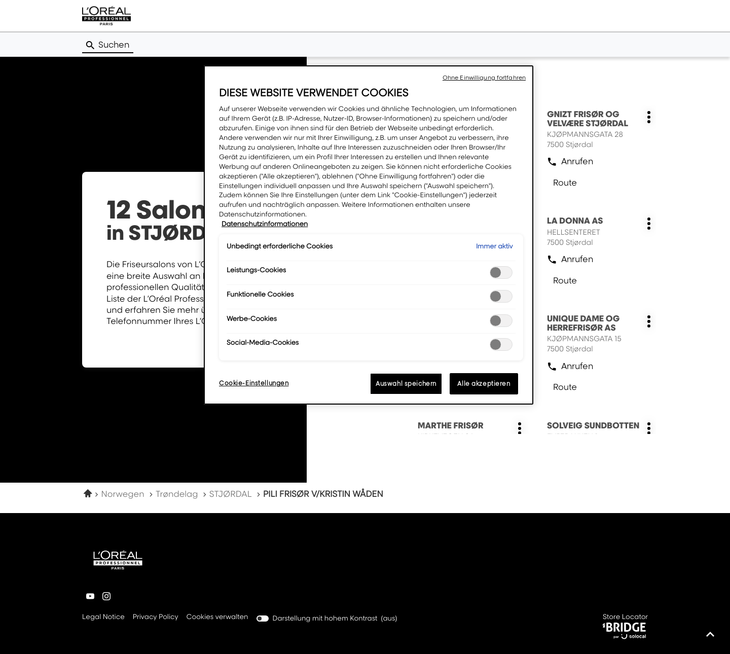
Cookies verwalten (217, 617)
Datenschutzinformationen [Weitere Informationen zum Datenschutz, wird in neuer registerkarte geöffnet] (265, 224)
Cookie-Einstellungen (253, 383)
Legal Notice (103, 617)
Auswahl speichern (406, 383)
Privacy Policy (155, 617)
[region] (368, 235)
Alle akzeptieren (483, 383)
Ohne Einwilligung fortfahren (484, 77)
